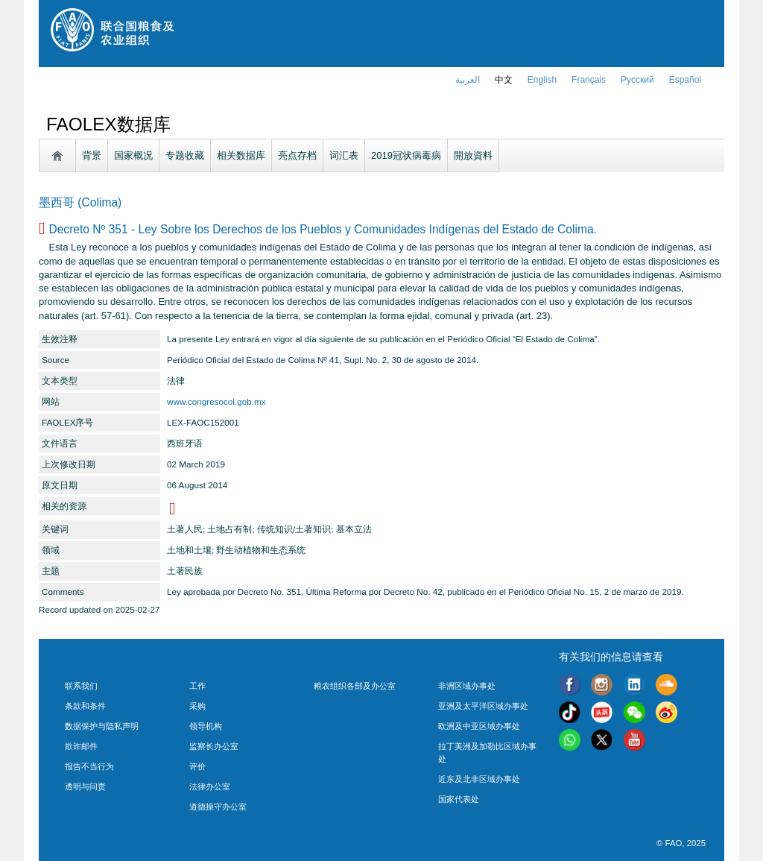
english (542, 80)
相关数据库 (241, 155)
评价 (197, 766)
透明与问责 (85, 786)
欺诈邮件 (81, 746)
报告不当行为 (89, 766)
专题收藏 (184, 155)
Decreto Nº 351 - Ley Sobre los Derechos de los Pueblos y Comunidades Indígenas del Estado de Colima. (322, 229)
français (589, 80)
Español (685, 80)
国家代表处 (458, 799)
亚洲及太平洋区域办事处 (483, 705)
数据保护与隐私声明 (102, 726)
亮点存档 (297, 155)
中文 (504, 80)
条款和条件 (85, 705)
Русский (637, 80)
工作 (197, 685)
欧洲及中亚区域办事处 (479, 726)
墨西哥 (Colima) (80, 202)
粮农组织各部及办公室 (355, 685)
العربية (467, 80)
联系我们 (81, 685)
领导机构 (205, 726)
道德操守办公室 (218, 806)
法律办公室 (209, 786)
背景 (91, 155)
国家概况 (133, 155)
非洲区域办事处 (467, 685)
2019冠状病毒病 (406, 155)
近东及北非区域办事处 (479, 779)
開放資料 (473, 155)
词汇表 (343, 155)
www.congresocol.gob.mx (216, 401)
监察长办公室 (213, 746)
